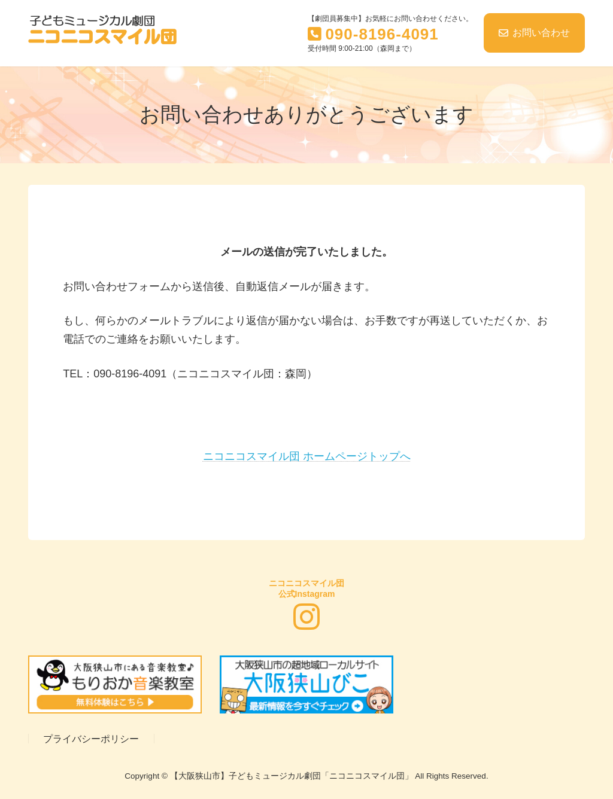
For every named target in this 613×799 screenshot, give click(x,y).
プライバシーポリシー (91, 738)
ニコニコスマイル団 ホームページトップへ (307, 456)
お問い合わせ (534, 33)
